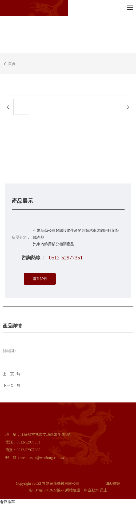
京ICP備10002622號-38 (47, 490)
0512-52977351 (66, 257)
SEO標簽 (113, 483)
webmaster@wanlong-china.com (44, 458)
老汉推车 (7, 502)
